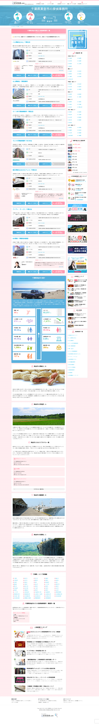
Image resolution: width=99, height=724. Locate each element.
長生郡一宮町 (17, 596)
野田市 (36, 580)
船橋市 (46, 578)
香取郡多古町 (17, 594)
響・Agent (71, 348)
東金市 (26, 582)
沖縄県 (80, 135)
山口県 (70, 117)
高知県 (70, 122)
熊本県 (80, 130)
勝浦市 (15, 584)
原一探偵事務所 (72, 346)
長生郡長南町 (17, 598)
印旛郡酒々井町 (38, 592)
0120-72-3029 (41, 223)
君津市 (36, 586)
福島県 (70, 66)
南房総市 (26, 590)
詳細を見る (19, 75)
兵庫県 (80, 104)
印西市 (46, 588)
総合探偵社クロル (72, 359)
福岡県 (70, 127)
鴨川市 (15, 586)
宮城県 (80, 61)
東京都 (80, 76)
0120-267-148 (41, 252)
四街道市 (16, 588)
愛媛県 (80, 120)
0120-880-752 (41, 56)
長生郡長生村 (37, 596)
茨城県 (70, 71)
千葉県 (70, 76)
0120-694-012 (41, 125)
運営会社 (65, 700)
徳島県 (80, 117)
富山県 (80, 84)
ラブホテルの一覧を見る (39, 489)
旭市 (36, 582)
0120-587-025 (41, 183)
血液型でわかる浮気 (52, 700)
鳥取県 (70, 112)
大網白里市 (27, 592)
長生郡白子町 (48, 596)
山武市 (57, 590)
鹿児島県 (71, 135)
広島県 (80, 114)
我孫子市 (57, 584)
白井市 (57, 588)
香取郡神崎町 (58, 592)
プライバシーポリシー (67, 702)
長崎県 (70, 130)
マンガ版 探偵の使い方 (42, 700)
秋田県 (70, 63)
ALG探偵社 (20, 81)
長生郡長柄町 (58, 596)
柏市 (57, 582)
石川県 (70, 86)
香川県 (70, 120)
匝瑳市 (36, 590)
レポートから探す (14, 702)
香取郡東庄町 (27, 594)
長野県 (80, 89)
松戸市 (26, 580)
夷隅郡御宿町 (37, 598)
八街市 (36, 588)
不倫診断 (40, 702)
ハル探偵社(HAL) (21, 42)
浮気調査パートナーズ (73, 375)
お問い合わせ (70, 700)
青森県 (80, 58)
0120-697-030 (41, 96)
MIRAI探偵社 (71, 364)
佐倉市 (15, 582)
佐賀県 (80, 127)
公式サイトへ (45, 75)
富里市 (15, 590)
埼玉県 (80, 73)
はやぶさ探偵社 (72, 367)
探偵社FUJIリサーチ (73, 335)
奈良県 (70, 107)
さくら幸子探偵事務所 (23, 111)
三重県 (80, 96)
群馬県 (70, 73)
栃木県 (80, 71)
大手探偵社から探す (19, 700)
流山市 (36, 584)
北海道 (70, 58)
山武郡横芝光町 (59, 594)
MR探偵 (20, 238)
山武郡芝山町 (48, 594)
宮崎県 (80, 132)
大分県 (70, 132)
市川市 (36, 578)
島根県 (80, 112)
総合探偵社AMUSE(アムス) (25, 170)
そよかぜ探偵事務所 (22, 141)
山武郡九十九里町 (38, 594)
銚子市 (26, 578)
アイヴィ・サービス (22, 209)
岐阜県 (70, 94)
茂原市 (46, 580)
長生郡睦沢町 (27, 596)
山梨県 (70, 89)
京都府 (80, 101)
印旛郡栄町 (47, 592)
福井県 (80, 86)
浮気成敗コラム (46, 702)
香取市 (46, 590)
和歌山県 (80, 107)
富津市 (46, 586)
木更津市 (16, 580)
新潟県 (70, 84)
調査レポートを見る (32, 75)
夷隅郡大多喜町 (28, 598)
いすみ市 (16, 592)
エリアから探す (27, 700)
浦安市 (57, 586)
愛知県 (70, 96)
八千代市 (47, 584)
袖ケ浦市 (26, 588)
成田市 (57, 580)
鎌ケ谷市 (26, 586)
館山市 (57, 578)
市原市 (26, 584)
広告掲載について (78, 700)
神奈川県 (71, 79)
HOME (12, 700)
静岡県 (80, 94)
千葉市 (15, 578)
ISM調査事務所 (72, 362)
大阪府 (70, 104)
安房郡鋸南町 (48, 598)
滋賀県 (70, 101)
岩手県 (70, 61)
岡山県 (70, 114)
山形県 (80, 63)
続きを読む (61, 70)
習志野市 (47, 582)
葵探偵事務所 (72, 370)
